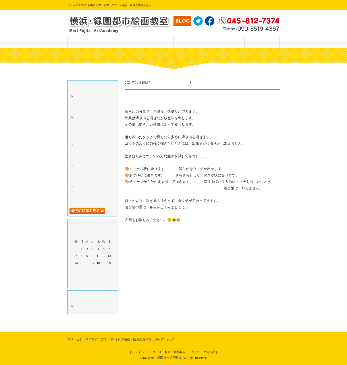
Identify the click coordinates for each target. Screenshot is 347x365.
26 (104, 270)
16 (87, 263)
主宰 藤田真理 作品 (262, 42)
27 (109, 270)
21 (76, 270)
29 (81, 277)
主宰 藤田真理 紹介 (227, 42)
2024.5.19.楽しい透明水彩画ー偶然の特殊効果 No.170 (94, 152)
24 (92, 270)
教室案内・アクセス (191, 42)
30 (87, 277)
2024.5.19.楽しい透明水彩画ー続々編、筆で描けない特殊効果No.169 (94, 173)
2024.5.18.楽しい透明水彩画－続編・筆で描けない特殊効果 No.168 (94, 194)
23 (87, 270)
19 (104, 263)
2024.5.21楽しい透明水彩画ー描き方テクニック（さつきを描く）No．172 (94, 103)
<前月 (84, 283)
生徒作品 (156, 42)
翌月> (101, 283)
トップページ (85, 42)
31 (92, 277)
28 (76, 277)
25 (98, 270)
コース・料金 (120, 42)
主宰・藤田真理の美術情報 (170, 82)
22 (81, 270)
